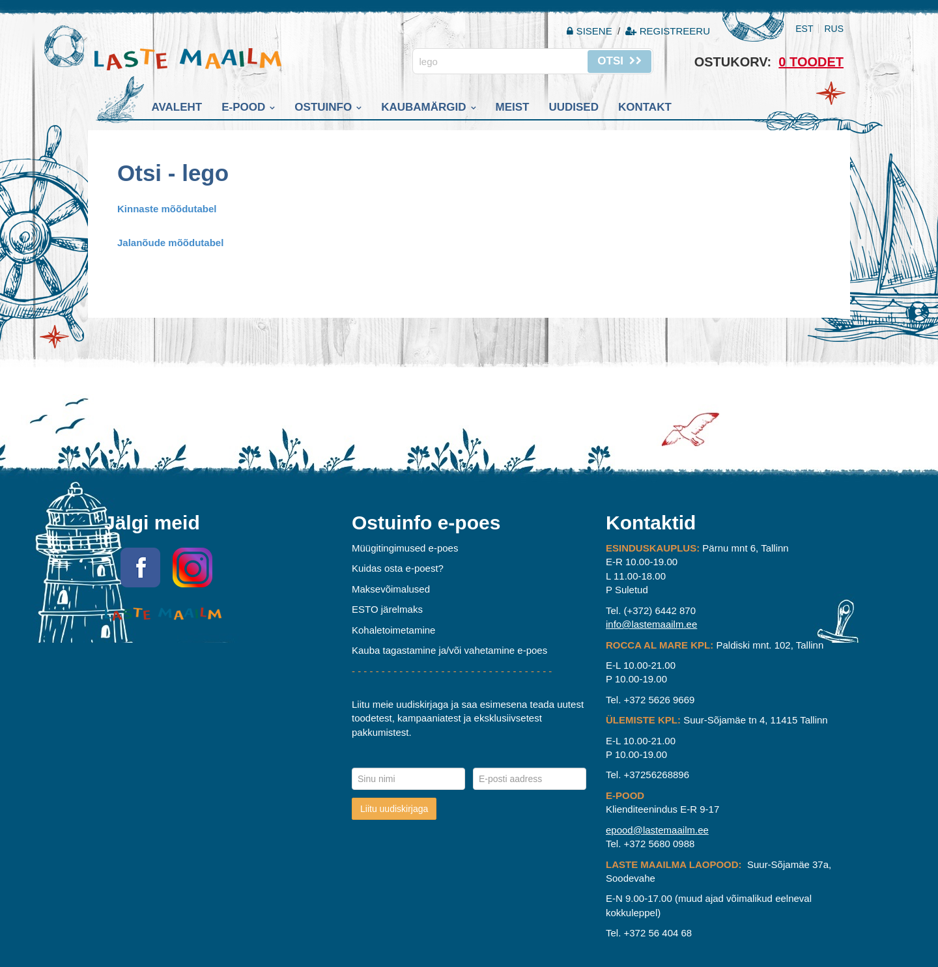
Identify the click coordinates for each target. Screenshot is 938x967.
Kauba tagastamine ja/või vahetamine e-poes (449, 650)
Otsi (619, 61)
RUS (834, 28)
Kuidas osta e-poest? (398, 568)
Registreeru (667, 30)
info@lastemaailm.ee (651, 624)
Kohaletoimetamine (393, 630)
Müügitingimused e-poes (405, 548)
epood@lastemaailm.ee (657, 829)
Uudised (573, 107)
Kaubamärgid (423, 107)
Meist (513, 107)
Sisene (590, 30)
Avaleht (177, 107)
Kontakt (645, 107)
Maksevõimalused (391, 589)
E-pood (243, 107)
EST (804, 28)
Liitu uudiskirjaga (394, 809)
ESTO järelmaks (387, 609)
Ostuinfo (323, 107)
